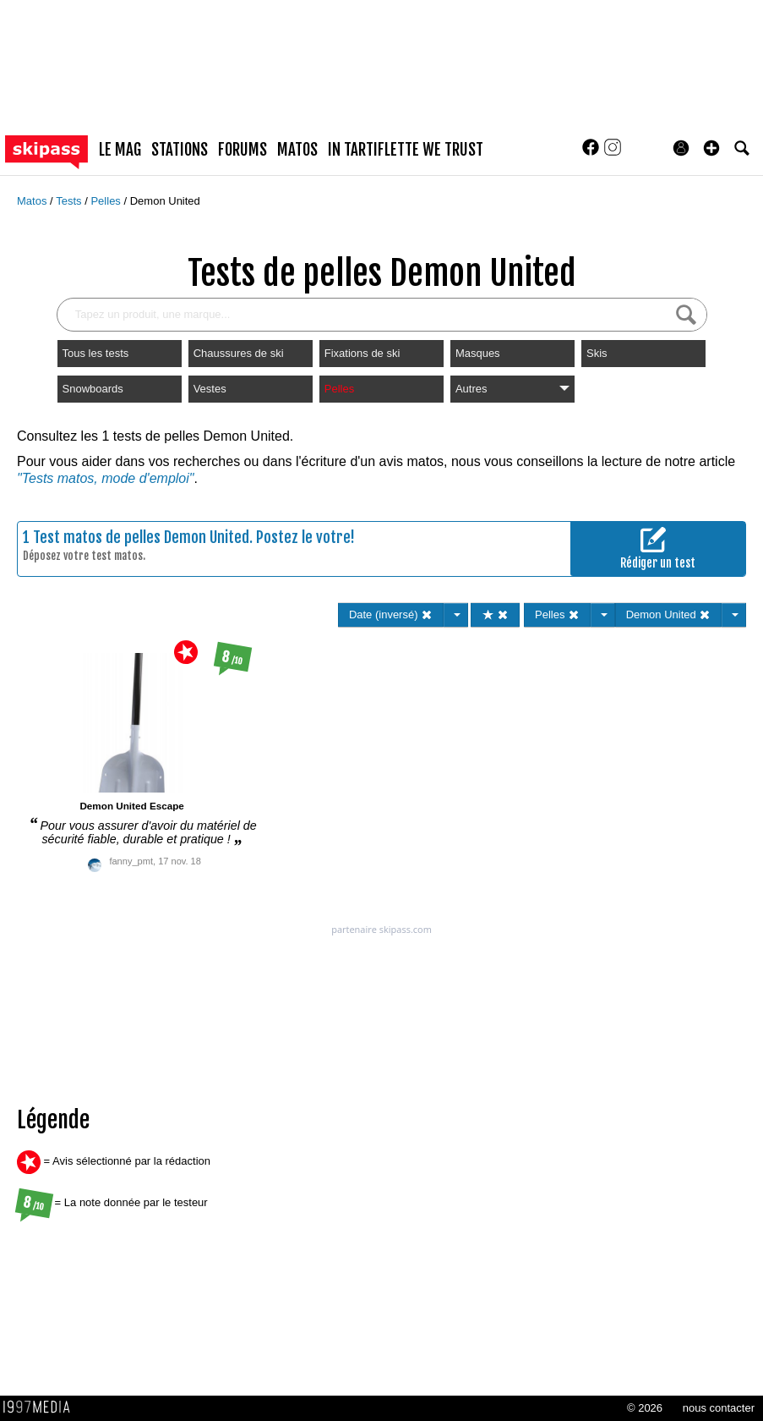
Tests (70, 201)
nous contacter (719, 1408)
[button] (711, 148)
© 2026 (644, 1408)
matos (297, 150)
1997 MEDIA (41, 1407)
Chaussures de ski (238, 353)
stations (179, 150)
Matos (33, 201)
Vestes (209, 388)
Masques (477, 353)
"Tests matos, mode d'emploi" (105, 478)
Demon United (165, 201)
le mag (120, 150)
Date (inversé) (391, 614)
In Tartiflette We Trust (405, 150)
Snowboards (93, 388)
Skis (597, 353)
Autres (512, 388)
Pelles (106, 201)
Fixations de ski (362, 353)
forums (242, 150)
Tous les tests (96, 353)
